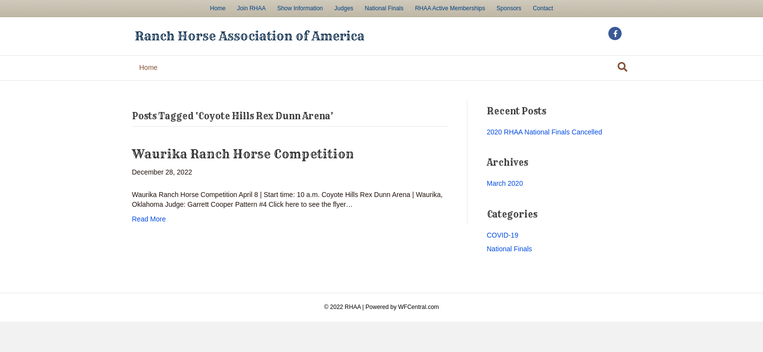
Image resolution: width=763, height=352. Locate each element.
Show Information (300, 8)
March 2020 (505, 183)
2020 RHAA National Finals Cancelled (544, 132)
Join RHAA (251, 8)
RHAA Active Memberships (450, 8)
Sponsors (509, 8)
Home (218, 8)
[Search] (622, 67)
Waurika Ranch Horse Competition (243, 154)
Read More (149, 219)
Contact (543, 8)
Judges (343, 8)
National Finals (384, 8)
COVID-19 (503, 235)
